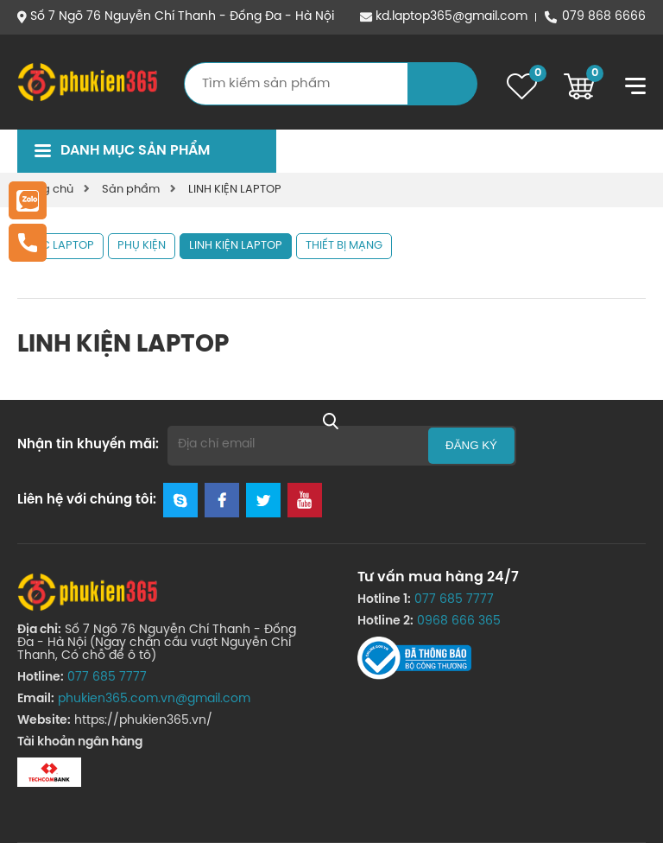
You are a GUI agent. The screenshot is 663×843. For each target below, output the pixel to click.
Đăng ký (471, 445)
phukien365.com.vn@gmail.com (154, 699)
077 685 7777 (107, 677)
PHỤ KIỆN (141, 245)
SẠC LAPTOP (60, 245)
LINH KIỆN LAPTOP (234, 189)
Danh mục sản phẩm (135, 150)
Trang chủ (45, 189)
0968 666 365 (459, 621)
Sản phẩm (131, 189)
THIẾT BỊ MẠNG (344, 245)
